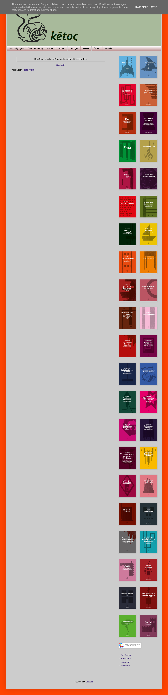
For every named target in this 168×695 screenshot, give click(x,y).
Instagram (125, 662)
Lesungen (74, 48)
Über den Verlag (35, 48)
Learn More (141, 7)
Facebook (125, 665)
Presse (86, 48)
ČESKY (97, 48)
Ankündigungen (16, 48)
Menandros (126, 658)
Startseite (60, 65)
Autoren (61, 48)
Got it (153, 7)
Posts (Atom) (29, 70)
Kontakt (108, 48)
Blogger (89, 682)
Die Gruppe (126, 655)
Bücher (50, 48)
